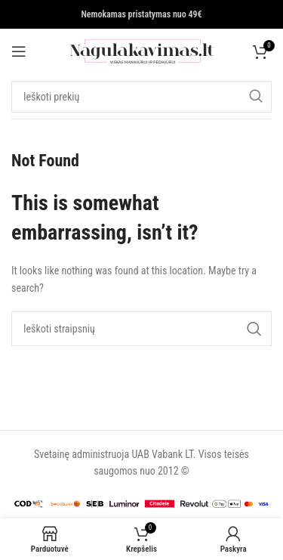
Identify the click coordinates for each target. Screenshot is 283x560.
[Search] (141, 97)
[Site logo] (142, 51)
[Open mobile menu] (19, 51)
